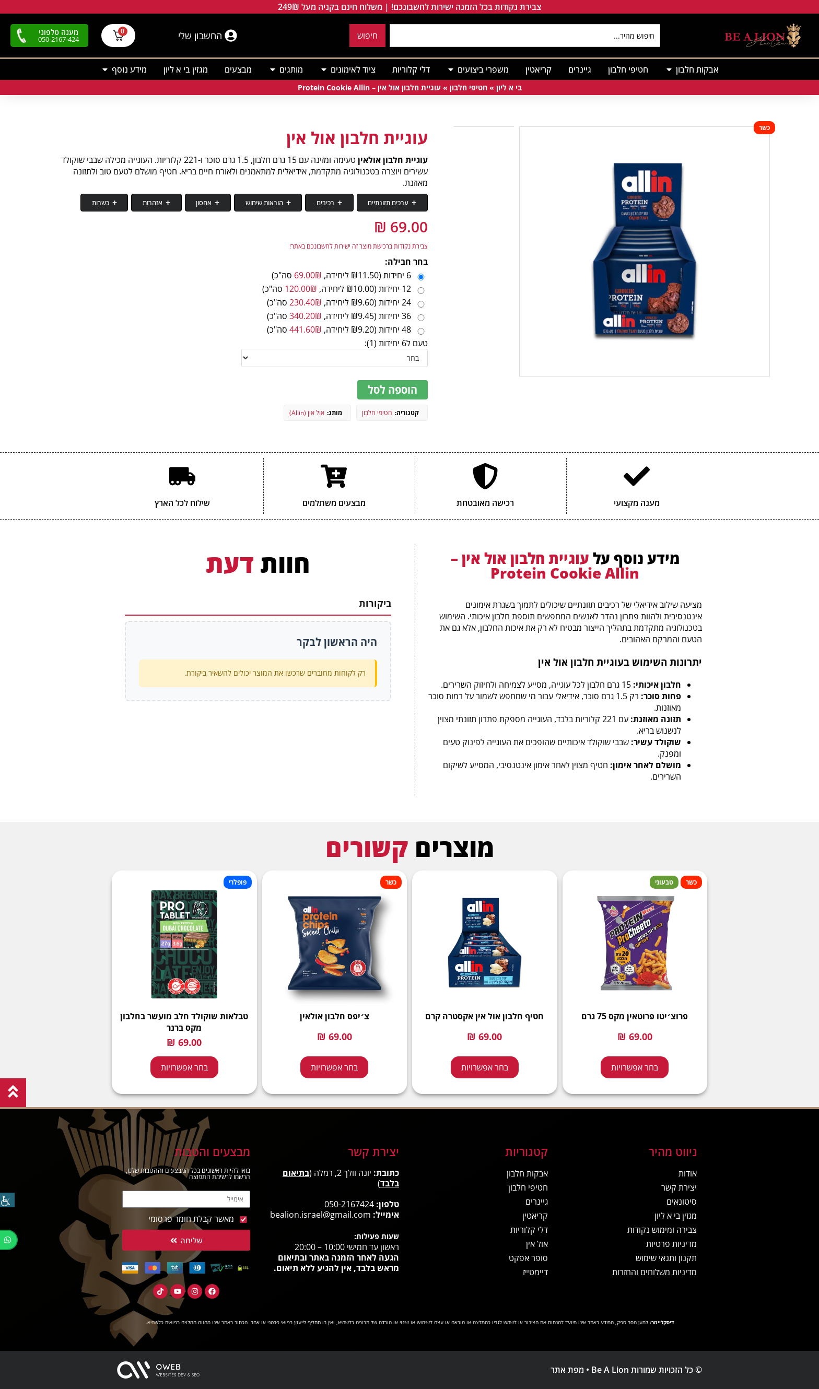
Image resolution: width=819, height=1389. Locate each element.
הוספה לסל (392, 390)
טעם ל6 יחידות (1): (396, 343)
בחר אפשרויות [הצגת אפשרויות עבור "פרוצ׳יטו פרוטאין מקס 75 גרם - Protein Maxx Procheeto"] (634, 1068)
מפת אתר (567, 1370)
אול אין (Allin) (306, 413)
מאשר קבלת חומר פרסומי (191, 1219)
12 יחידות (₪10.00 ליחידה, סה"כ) (344, 289)
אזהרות (203, 203)
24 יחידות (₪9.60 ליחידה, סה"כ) (346, 303)
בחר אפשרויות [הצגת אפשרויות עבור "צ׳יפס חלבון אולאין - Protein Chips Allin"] (334, 1068)
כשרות (161, 203)
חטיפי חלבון (468, 88)
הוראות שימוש (292, 203)
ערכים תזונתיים (393, 203)
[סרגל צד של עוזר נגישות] (7, 1199)
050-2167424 (349, 1204)
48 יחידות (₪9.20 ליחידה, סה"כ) (346, 330)
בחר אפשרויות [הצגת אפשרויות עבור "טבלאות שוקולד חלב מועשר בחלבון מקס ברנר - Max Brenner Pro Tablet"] (184, 1068)
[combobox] (525, 35)
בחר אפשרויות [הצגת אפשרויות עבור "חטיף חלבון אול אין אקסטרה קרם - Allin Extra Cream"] (484, 1068)
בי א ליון (509, 88)
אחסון (243, 203)
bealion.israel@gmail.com (320, 1215)
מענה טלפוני (58, 32)
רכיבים (342, 203)
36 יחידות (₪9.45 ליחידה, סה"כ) (346, 316)
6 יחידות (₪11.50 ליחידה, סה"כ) (349, 275)
